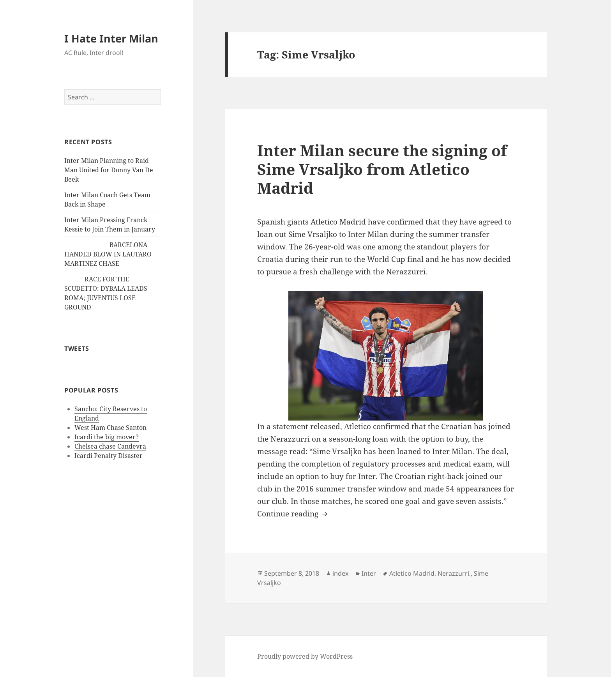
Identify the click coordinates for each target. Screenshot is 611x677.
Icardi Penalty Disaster (108, 455)
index (340, 573)
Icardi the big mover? (106, 437)
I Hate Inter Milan (111, 38)
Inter (369, 573)
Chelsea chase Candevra (110, 446)
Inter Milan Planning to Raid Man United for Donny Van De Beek (108, 170)
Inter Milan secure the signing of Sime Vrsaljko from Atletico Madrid (382, 169)
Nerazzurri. (454, 573)
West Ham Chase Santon (110, 427)
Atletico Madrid (411, 573)
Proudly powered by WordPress (305, 656)
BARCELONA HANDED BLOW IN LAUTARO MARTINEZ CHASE (108, 254)
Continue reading (293, 514)
